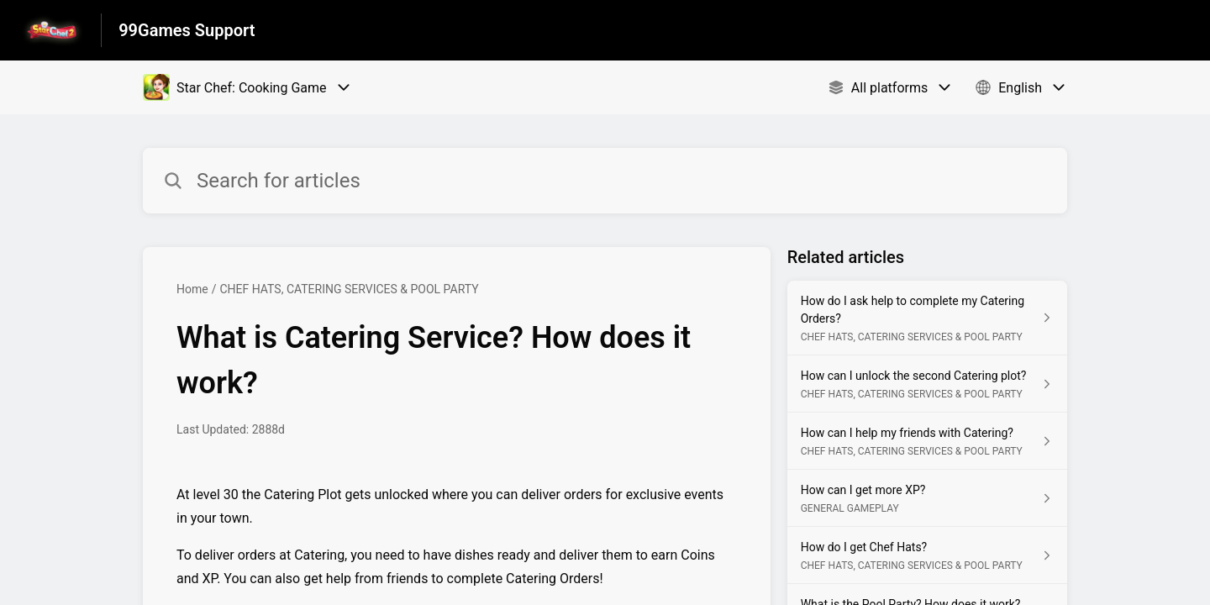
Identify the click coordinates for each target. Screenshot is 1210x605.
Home (192, 289)
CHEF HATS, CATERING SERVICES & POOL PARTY (348, 289)
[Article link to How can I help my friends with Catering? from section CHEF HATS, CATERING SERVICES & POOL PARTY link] (927, 441)
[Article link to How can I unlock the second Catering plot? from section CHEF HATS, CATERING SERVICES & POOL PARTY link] (927, 384)
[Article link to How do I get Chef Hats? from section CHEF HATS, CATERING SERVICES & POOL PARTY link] (927, 555)
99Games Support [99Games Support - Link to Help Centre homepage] (186, 30)
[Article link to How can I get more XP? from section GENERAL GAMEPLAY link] (927, 498)
